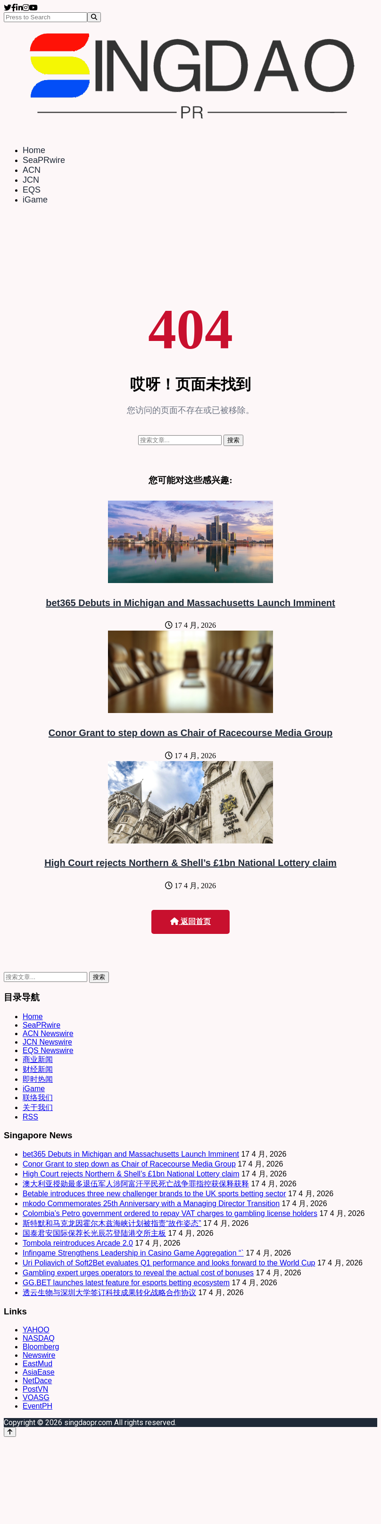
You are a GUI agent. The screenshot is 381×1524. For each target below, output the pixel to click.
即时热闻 (38, 1079)
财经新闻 (38, 1069)
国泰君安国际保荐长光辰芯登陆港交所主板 (94, 1233)
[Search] (94, 17)
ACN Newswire (48, 1034)
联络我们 (38, 1098)
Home (34, 150)
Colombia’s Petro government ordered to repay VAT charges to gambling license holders (170, 1213)
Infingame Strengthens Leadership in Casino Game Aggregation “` (133, 1253)
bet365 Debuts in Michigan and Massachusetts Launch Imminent (190, 603)
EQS (32, 190)
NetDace (37, 1381)
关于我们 (38, 1107)
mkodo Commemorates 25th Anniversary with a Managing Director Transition (151, 1204)
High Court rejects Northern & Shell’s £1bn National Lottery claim (190, 863)
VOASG (36, 1398)
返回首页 (190, 921)
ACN (32, 170)
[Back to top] (10, 1432)
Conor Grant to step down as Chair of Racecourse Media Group (190, 733)
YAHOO (36, 1330)
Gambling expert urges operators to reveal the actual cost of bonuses (138, 1273)
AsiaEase (39, 1372)
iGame (35, 199)
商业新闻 (38, 1059)
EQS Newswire (48, 1050)
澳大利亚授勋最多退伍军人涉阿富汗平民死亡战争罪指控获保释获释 (136, 1184)
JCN (31, 180)
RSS (30, 1117)
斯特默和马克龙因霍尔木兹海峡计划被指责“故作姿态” (112, 1223)
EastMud (37, 1364)
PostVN (35, 1389)
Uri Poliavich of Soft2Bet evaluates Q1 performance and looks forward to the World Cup (169, 1263)
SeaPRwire (44, 160)
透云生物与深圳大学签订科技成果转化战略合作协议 (109, 1293)
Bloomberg (41, 1347)
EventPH (37, 1406)
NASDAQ (39, 1338)
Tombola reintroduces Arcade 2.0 (78, 1243)
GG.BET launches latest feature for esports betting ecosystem (126, 1283)
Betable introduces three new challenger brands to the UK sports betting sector (154, 1194)
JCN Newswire (47, 1042)
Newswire (39, 1355)
